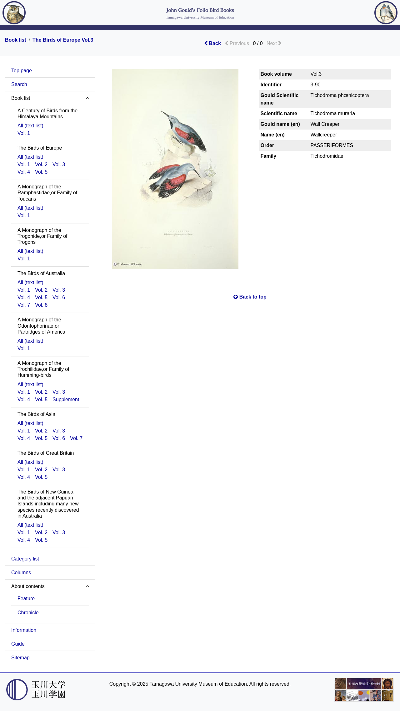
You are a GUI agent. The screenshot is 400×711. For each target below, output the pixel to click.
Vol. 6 (58, 297)
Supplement (65, 399)
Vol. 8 (41, 305)
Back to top (250, 296)
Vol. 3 (58, 164)
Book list (15, 40)
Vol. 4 (24, 172)
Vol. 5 (41, 172)
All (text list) (30, 125)
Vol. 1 (24, 133)
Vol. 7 (24, 305)
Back (212, 43)
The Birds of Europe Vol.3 (62, 40)
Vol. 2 (41, 164)
